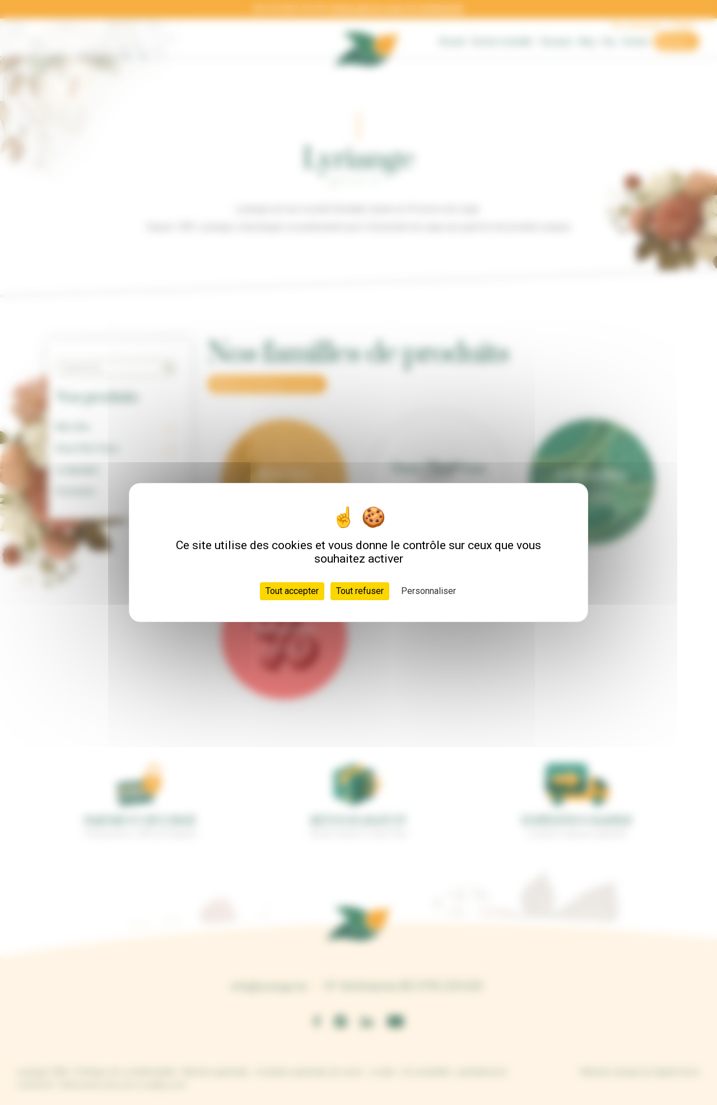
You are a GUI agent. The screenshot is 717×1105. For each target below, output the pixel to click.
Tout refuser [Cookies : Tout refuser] (360, 591)
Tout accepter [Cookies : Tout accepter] (292, 591)
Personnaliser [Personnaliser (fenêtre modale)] (428, 591)
